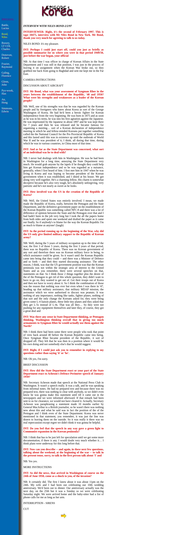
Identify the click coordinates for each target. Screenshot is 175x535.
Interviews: (8, 18)
